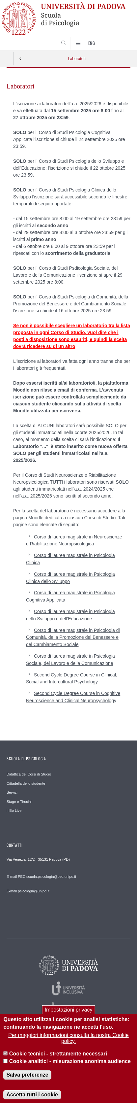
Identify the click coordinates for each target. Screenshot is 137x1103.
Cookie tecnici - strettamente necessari (58, 1060)
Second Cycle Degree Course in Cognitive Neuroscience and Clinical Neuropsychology (73, 697)
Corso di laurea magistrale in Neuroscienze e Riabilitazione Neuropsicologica (74, 540)
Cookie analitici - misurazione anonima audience (70, 1068)
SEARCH (119, 37)
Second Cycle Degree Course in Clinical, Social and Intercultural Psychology (71, 678)
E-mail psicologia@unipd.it (28, 891)
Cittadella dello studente (26, 783)
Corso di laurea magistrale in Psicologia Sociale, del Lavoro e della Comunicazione (70, 659)
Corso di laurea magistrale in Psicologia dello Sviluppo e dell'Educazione (70, 615)
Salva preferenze (27, 1082)
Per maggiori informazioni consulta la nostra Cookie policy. (68, 1045)
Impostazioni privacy (69, 1016)
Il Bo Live (14, 810)
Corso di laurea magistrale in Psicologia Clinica (70, 559)
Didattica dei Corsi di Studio (29, 774)
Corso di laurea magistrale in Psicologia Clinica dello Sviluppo (70, 577)
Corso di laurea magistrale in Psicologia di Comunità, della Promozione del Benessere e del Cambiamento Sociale (73, 637)
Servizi (12, 792)
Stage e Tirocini (19, 802)
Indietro (20, 58)
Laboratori (77, 58)
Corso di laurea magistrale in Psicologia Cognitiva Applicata (70, 596)
